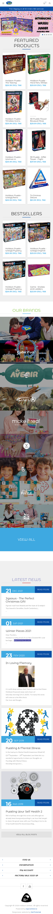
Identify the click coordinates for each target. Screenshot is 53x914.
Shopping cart (45, 2)
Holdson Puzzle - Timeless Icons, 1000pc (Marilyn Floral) (13, 122)
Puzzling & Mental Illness (23, 748)
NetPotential (36, 912)
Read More (43, 590)
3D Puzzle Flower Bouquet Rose (38, 120)
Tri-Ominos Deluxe (35, 196)
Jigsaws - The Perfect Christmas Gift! (20, 600)
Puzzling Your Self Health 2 (24, 811)
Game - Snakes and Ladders (37, 288)
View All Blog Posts (26, 834)
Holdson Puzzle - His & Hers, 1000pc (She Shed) (39, 83)
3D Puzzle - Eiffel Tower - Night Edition (38, 159)
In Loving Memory (18, 663)
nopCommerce (31, 909)
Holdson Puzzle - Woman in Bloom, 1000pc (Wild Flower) (13, 160)
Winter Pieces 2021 (18, 630)
